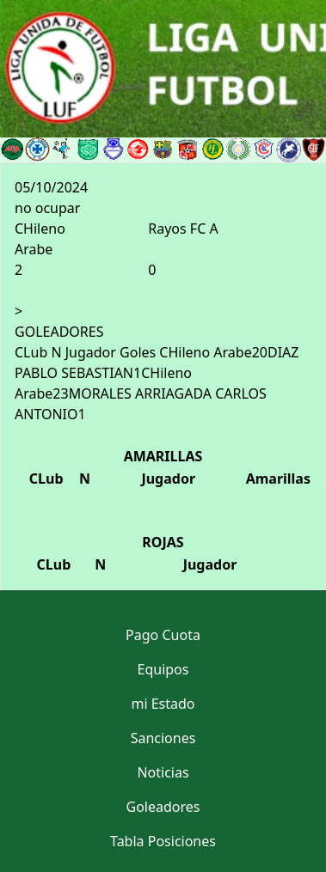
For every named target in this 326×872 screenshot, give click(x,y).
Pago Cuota (163, 634)
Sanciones (163, 738)
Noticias (162, 772)
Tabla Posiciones (163, 841)
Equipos (163, 669)
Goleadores (163, 806)
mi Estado (162, 703)
